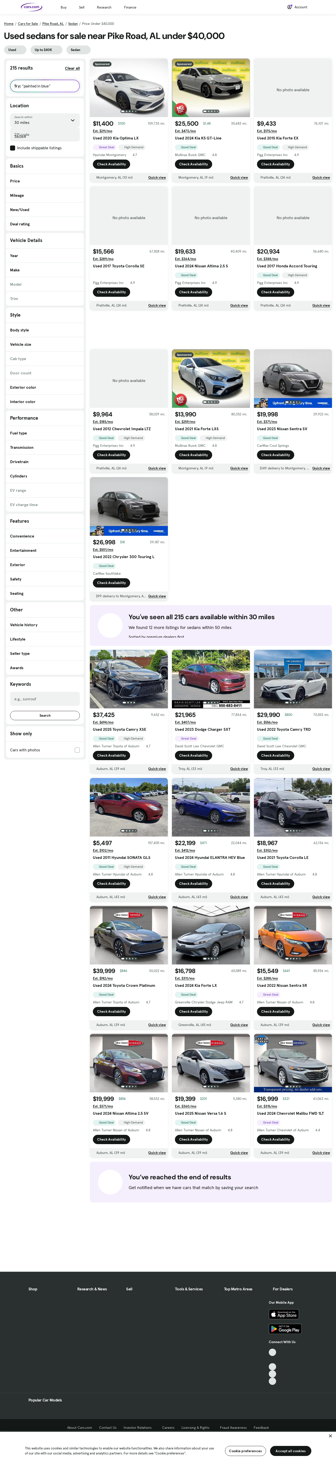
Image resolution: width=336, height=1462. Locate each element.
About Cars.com (79, 1427)
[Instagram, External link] (272, 1374)
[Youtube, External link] (272, 1367)
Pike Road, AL (53, 23)
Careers (168, 1427)
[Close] (330, 1435)
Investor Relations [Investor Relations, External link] (139, 1427)
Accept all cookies (291, 1451)
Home (9, 23)
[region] (168, 1446)
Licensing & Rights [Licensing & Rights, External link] (197, 1427)
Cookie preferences (245, 1451)
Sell (81, 7)
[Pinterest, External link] (272, 1381)
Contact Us (108, 1427)
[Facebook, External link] (272, 1359)
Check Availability (111, 164)
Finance (130, 7)
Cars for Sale (28, 23)
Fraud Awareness (233, 1427)
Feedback (261, 1427)
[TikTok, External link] (272, 1352)
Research (104, 7)
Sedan (73, 23)
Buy (63, 7)
